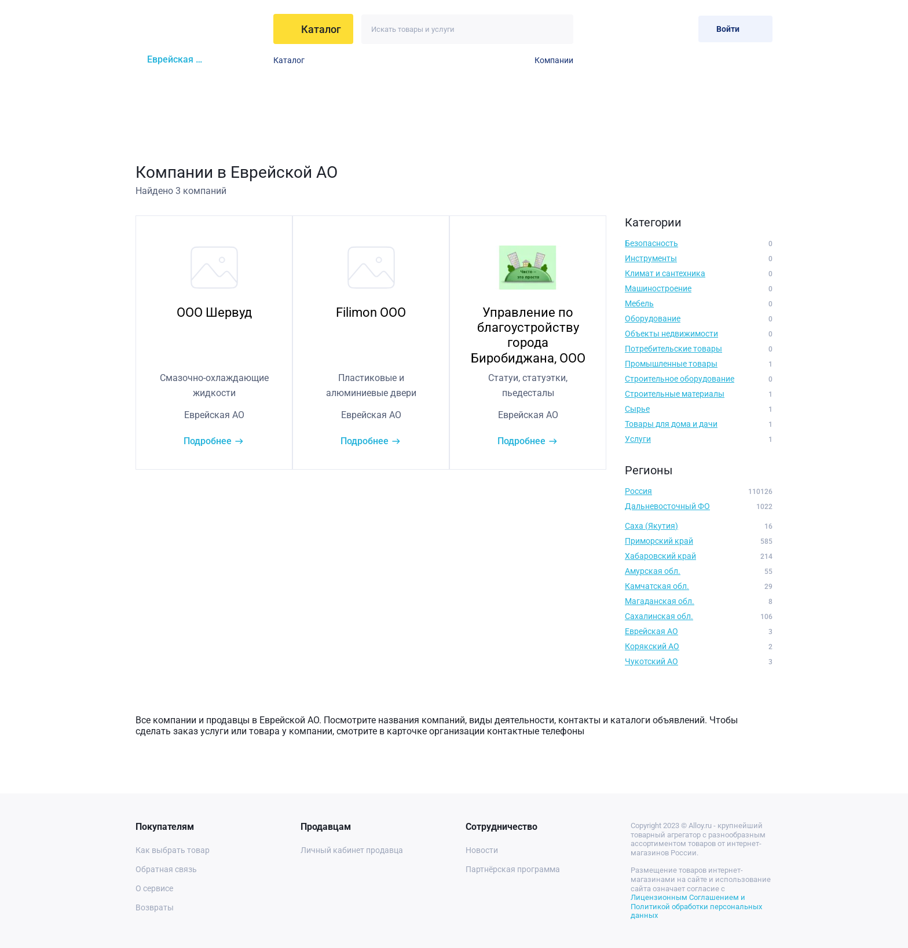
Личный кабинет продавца (352, 850)
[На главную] (201, 29)
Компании (553, 60)
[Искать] (558, 29)
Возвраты (155, 907)
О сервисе (154, 888)
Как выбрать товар (173, 850)
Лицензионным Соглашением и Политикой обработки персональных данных (696, 906)
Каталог (289, 60)
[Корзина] (680, 28)
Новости (482, 850)
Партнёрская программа (513, 869)
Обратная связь (166, 869)
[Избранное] (652, 29)
